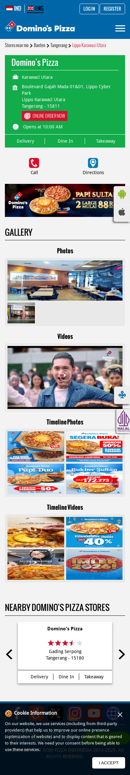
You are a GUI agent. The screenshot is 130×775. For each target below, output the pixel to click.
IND (13, 8)
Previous (10, 654)
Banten (39, 45)
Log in (89, 9)
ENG (35, 8)
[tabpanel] (65, 200)
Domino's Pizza (65, 629)
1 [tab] (62, 208)
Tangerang (59, 45)
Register (112, 9)
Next (120, 654)
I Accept (109, 762)
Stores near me (17, 45)
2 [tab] (68, 208)
